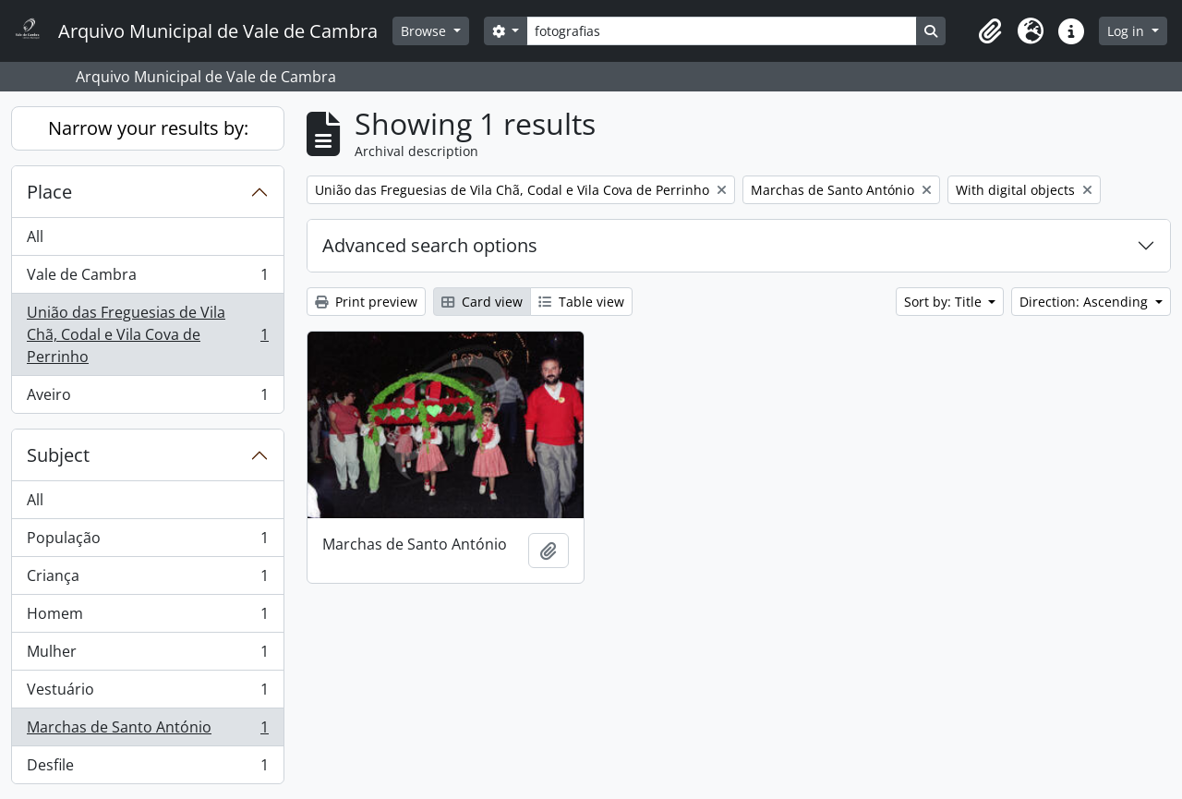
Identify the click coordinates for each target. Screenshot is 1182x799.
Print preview (366, 301)
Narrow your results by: (148, 127)
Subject (58, 454)
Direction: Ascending (1085, 301)
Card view (482, 301)
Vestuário (147, 693)
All (35, 236)
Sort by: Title (944, 301)
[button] (990, 31)
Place (49, 191)
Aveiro (147, 398)
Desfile (147, 768)
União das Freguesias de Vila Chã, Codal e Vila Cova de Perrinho (147, 334)
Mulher (147, 655)
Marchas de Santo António (147, 731)
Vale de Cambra (147, 278)
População (147, 542)
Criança (147, 579)
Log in (1127, 31)
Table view (581, 301)
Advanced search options (429, 245)
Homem (147, 617)
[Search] (721, 31)
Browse (425, 31)
